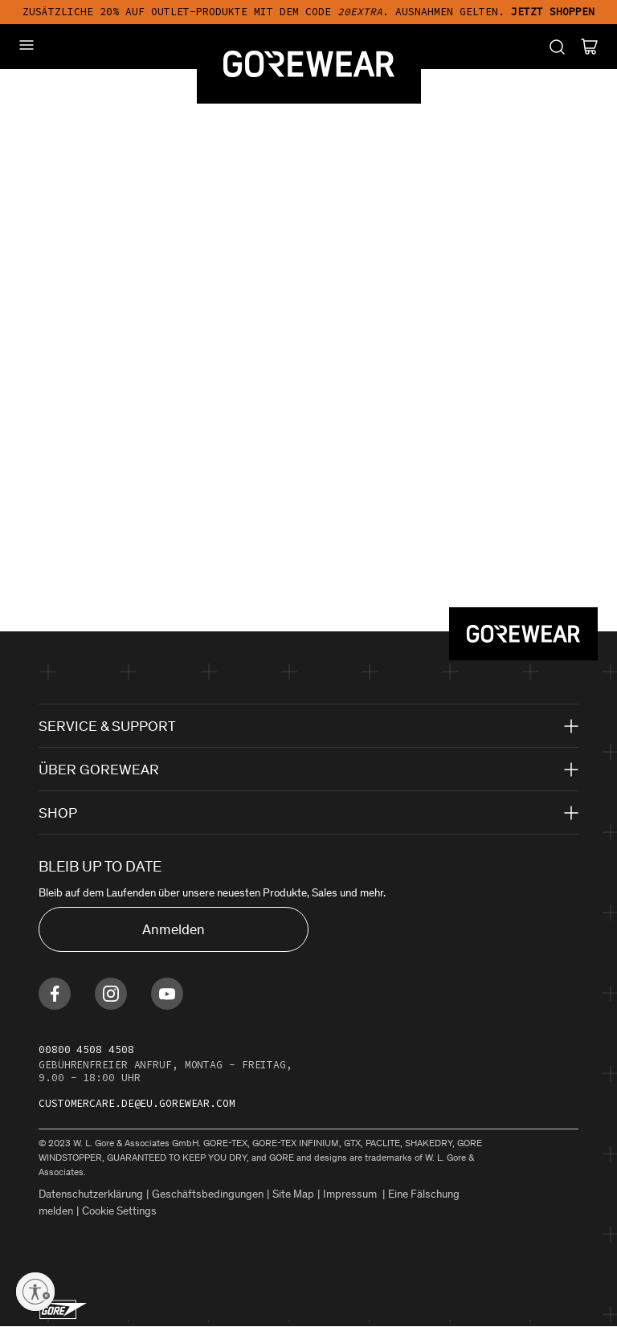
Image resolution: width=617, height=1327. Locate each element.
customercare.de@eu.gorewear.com (137, 1103)
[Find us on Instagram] (111, 994)
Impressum (351, 1194)
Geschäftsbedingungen (208, 1194)
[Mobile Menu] (26, 45)
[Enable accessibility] (35, 1291)
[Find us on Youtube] (167, 994)
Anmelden (173, 929)
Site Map (293, 1194)
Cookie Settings (119, 1211)
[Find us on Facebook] (55, 994)
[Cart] (589, 47)
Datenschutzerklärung (91, 1194)
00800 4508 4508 (86, 1049)
